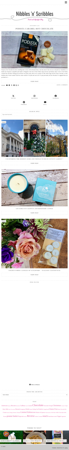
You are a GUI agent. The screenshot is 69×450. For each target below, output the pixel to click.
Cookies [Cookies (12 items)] (62, 405)
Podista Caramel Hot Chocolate (34, 28)
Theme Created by (60, 447)
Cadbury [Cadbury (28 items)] (22, 405)
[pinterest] (23, 103)
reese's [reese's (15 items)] (25, 416)
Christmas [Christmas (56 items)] (57, 405)
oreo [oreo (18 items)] (65, 412)
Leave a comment (62, 85)
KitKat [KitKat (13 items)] (8, 412)
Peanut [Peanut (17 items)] (5, 416)
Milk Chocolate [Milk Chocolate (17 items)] (60, 412)
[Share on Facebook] (9, 85)
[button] (66, 2)
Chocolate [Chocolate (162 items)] (37, 405)
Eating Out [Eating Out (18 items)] (35, 409)
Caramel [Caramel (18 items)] (30, 405)
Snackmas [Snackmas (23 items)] (51, 416)
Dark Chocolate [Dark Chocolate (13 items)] (11, 409)
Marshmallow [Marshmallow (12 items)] (48, 412)
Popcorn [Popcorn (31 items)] (21, 416)
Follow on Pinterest (34, 384)
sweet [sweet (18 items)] (55, 416)
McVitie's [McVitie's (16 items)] (53, 412)
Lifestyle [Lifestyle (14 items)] (18, 412)
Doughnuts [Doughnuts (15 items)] (22, 409)
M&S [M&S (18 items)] (34, 412)
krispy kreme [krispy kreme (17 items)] (13, 412)
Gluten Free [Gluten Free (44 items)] (53, 409)
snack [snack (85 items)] (45, 416)
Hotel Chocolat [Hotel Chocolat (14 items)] (61, 409)
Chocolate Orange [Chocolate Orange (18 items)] (48, 405)
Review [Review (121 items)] (31, 416)
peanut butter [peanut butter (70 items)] (12, 416)
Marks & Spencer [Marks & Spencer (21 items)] (40, 412)
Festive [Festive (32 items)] (40, 409)
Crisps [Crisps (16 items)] (66, 405)
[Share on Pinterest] (14, 85)
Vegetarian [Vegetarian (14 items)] (63, 416)
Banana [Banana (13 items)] (9, 405)
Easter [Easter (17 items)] (30, 409)
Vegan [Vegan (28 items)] (59, 416)
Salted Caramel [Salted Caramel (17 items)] (38, 416)
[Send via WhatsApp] (18, 85)
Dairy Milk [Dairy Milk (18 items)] (5, 409)
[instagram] (34, 97)
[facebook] (55, 97)
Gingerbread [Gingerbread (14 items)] (46, 409)
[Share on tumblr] (16, 85)
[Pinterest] (18, 300)
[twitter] (13, 97)
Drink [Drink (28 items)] (27, 409)
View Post (34, 81)
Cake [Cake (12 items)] (27, 405)
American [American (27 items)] (4, 405)
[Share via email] (7, 85)
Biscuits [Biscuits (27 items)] (13, 405)
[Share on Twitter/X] (11, 85)
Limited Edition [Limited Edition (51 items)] (27, 412)
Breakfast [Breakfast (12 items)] (18, 405)
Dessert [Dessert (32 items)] (17, 409)
